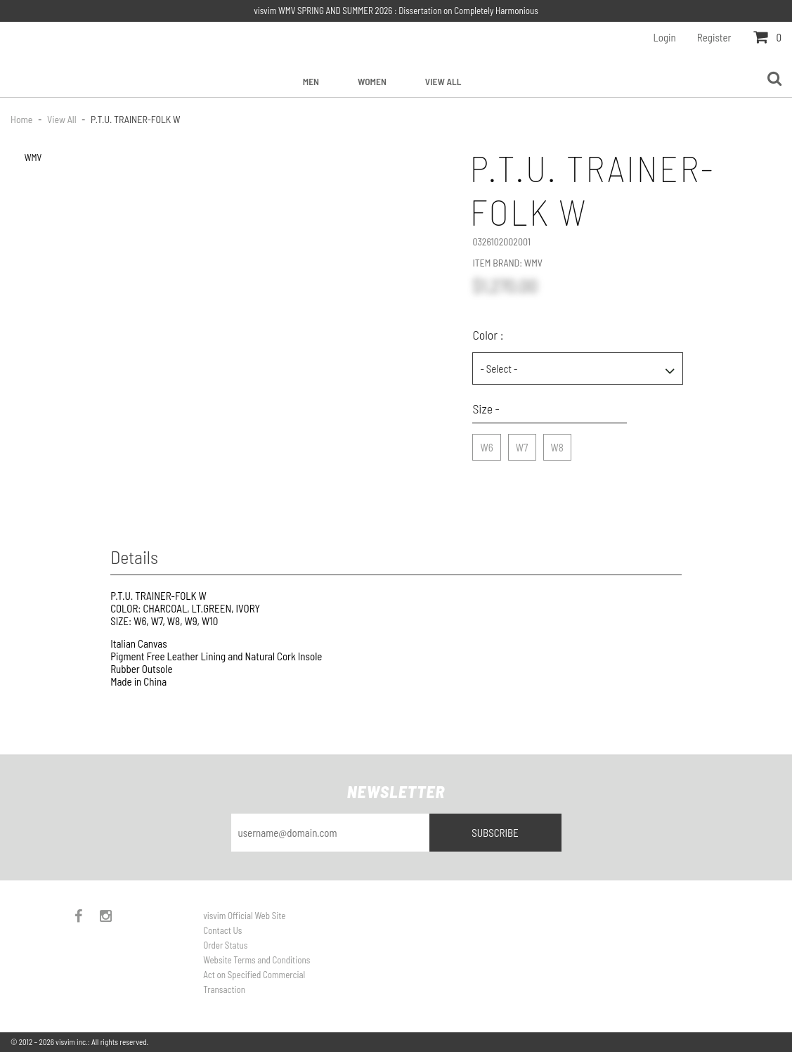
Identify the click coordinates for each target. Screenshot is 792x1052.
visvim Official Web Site (244, 915)
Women (372, 81)
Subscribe (495, 832)
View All (443, 81)
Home (22, 119)
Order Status (225, 945)
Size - (486, 408)
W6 (486, 444)
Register (714, 37)
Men (311, 81)
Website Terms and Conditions (256, 960)
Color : (487, 334)
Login (665, 37)
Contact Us (222, 930)
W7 (522, 444)
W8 (557, 444)
